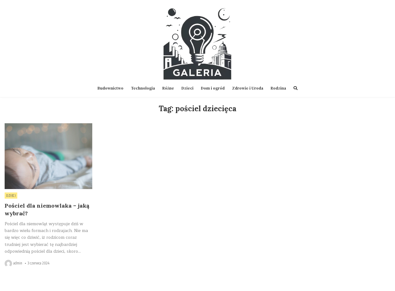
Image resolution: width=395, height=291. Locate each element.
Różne (168, 88)
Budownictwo (110, 88)
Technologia (143, 88)
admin (17, 263)
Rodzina (278, 88)
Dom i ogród (213, 88)
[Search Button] (295, 88)
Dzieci (187, 88)
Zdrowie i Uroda (247, 88)
